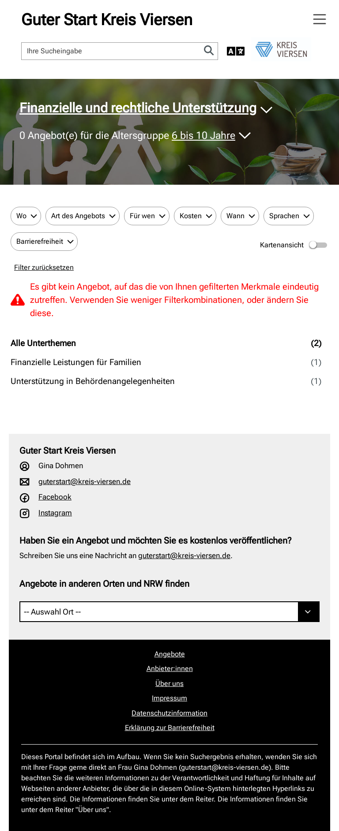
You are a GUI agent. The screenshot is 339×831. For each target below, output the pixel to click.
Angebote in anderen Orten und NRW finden (104, 583)
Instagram (55, 512)
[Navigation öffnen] (319, 19)
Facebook (55, 496)
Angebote (169, 654)
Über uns (169, 683)
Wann (235, 216)
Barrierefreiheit (39, 241)
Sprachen (284, 216)
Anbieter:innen (170, 668)
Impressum (169, 698)
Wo (21, 216)
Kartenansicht (294, 245)
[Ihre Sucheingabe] (111, 51)
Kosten (191, 216)
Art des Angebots (78, 216)
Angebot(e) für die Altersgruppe (128, 136)
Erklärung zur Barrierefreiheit (170, 727)
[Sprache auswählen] (236, 51)
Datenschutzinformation (169, 713)
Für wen (142, 216)
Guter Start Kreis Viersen (106, 20)
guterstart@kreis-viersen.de (84, 481)
